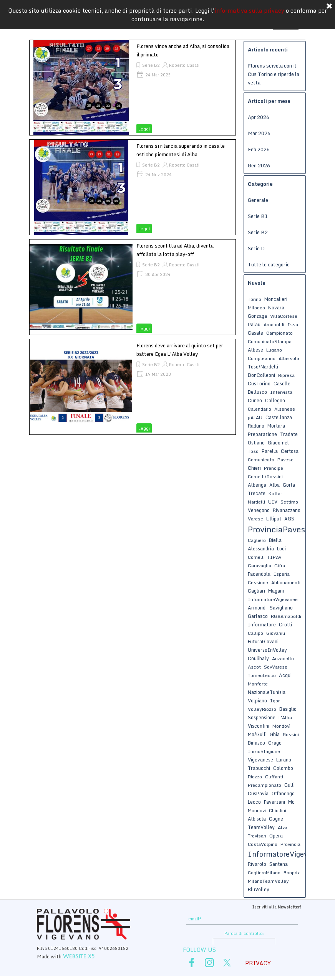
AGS (289, 518)
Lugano (274, 349)
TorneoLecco (262, 675)
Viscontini (258, 726)
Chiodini (277, 810)
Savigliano (281, 607)
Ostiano (256, 442)
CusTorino (259, 383)
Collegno (275, 400)
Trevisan (257, 835)
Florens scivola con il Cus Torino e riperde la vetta (273, 74)
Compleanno (261, 358)
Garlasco (258, 616)
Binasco (256, 742)
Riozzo (255, 776)
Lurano (283, 759)
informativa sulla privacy (249, 9)
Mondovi (257, 810)
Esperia (282, 574)
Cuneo (255, 400)
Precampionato (264, 785)
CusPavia (258, 793)
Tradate (289, 434)
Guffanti (274, 776)
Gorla (289, 485)
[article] (132, 87)
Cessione (258, 582)
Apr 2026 (258, 117)
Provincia (290, 844)
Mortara (276, 425)
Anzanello (283, 658)
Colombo (283, 768)
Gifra (279, 565)
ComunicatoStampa (270, 341)
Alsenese (284, 409)
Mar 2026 (259, 133)
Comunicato (261, 459)
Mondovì (281, 726)
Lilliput (273, 518)
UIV (272, 501)
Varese (255, 518)
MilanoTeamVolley (268, 881)
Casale (255, 333)
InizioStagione (264, 751)
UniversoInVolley (267, 650)
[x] (227, 962)
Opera (276, 835)
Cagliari (256, 591)
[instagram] (209, 962)
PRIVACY (258, 963)
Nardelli (256, 501)
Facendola (259, 574)
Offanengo (283, 793)
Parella (270, 451)
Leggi (144, 129)
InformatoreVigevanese (287, 854)
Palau (254, 324)
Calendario (259, 409)
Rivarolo (257, 864)
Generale (258, 200)
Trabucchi (259, 768)
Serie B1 (258, 216)
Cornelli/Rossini (265, 476)
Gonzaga (257, 316)
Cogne (276, 818)
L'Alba (285, 717)
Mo (291, 802)
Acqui (285, 675)
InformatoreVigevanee (273, 599)
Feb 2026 (259, 149)
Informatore (262, 624)
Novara (276, 307)
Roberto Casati (184, 65)
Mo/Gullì (257, 734)
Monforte (258, 683)
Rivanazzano (286, 510)
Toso (253, 451)
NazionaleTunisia (266, 692)
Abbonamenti (285, 582)
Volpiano (257, 700)
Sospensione (261, 717)
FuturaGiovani (263, 641)
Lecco (254, 802)
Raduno (256, 425)
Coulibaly (258, 658)
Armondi (257, 607)
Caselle (282, 383)
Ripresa (286, 375)
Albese (255, 349)
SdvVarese (275, 666)
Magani (276, 591)
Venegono (259, 510)
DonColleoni (261, 375)
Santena (278, 864)
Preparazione (262, 434)
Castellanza (278, 417)
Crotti (285, 624)
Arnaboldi (274, 324)
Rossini (291, 734)
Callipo (255, 633)
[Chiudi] (329, 5)
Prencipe (273, 468)
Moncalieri (275, 299)
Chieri (254, 468)
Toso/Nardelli (263, 366)
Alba (274, 485)
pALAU (255, 417)
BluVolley (258, 889)
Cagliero (257, 540)
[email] (242, 919)
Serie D (256, 248)
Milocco (256, 307)
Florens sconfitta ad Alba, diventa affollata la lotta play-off (175, 249)
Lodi (281, 548)
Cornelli (256, 557)
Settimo (289, 501)
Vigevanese (260, 759)
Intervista (281, 392)
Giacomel (278, 442)
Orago (275, 742)
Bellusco (257, 392)
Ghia (275, 734)
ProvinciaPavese (278, 529)
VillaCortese (283, 316)
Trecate (256, 493)
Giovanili (275, 633)
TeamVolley (261, 827)
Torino (254, 299)
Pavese (285, 459)
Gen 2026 (259, 165)
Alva (282, 827)
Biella (275, 540)
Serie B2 (151, 65)
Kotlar (275, 493)
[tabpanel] (243, 906)
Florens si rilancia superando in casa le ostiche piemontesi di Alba (180, 150)
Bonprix (292, 872)
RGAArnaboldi (286, 616)
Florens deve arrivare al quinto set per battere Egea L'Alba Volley (179, 349)
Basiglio (288, 709)
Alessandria (261, 548)
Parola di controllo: (244, 933)
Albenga (257, 485)
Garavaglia (259, 565)
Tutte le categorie (269, 264)
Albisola (257, 818)
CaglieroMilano (264, 872)
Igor (275, 700)
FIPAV (275, 557)
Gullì (289, 785)
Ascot (254, 666)
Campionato (279, 333)
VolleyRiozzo (262, 709)
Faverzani (274, 802)
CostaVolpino (262, 844)
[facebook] (191, 962)
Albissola (289, 358)
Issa (292, 324)
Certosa (290, 451)
